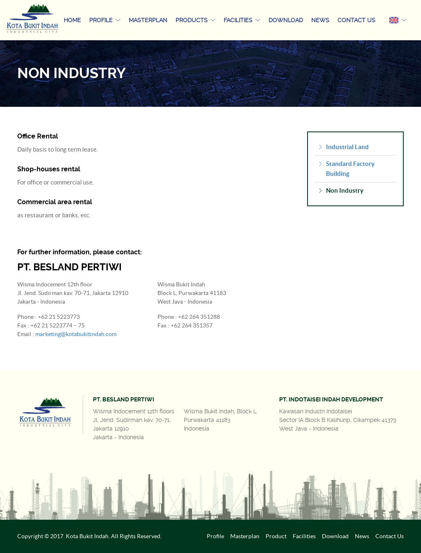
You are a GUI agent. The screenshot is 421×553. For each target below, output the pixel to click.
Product (276, 536)
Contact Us (356, 20)
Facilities (242, 20)
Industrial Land (343, 147)
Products (195, 20)
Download (285, 20)
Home (72, 20)
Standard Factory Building (346, 169)
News (320, 20)
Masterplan (148, 20)
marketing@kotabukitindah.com (75, 334)
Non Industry (340, 191)
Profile (104, 20)
